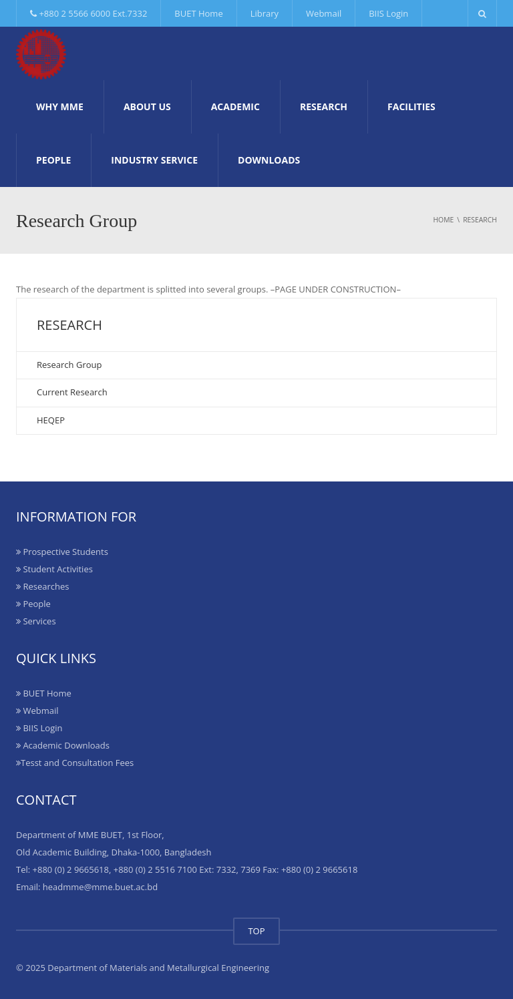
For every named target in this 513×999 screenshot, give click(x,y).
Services (36, 621)
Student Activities (54, 569)
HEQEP (51, 420)
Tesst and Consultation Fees (75, 763)
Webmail (323, 13)
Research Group (69, 365)
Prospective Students (62, 552)
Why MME (59, 106)
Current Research (72, 392)
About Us (147, 106)
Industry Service (154, 160)
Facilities (411, 106)
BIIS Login (388, 13)
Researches (42, 586)
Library (264, 13)
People (53, 160)
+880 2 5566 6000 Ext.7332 (88, 13)
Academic (235, 106)
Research (323, 106)
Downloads (269, 160)
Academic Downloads (63, 745)
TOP (256, 931)
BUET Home (198, 13)
